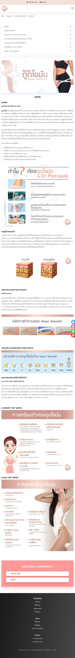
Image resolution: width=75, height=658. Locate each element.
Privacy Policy (37, 638)
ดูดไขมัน (31, 16)
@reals (13, 584)
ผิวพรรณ (37, 625)
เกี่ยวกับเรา (37, 605)
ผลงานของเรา (37, 608)
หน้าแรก (37, 602)
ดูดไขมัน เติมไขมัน (20, 16)
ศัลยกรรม (9, 16)
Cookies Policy (37, 642)
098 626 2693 (15, 578)
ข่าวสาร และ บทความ (37, 628)
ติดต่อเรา (37, 612)
